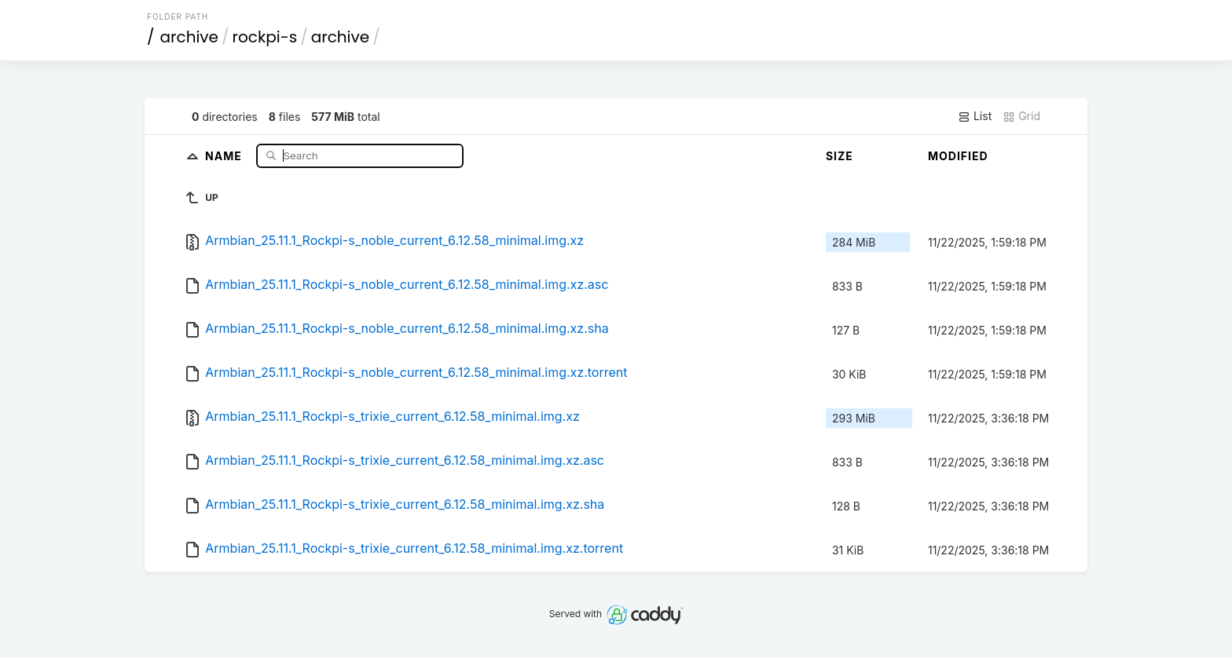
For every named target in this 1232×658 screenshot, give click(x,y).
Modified (958, 156)
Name (225, 155)
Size (839, 156)
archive (189, 37)
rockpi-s (265, 37)
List (975, 116)
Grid (1021, 116)
